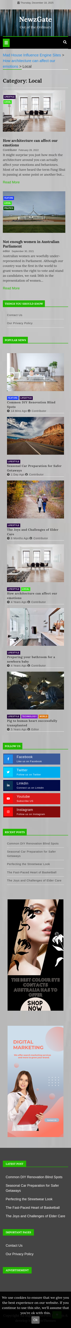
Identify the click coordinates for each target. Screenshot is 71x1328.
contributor (37, 410)
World (43, 716)
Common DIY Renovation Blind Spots (31, 404)
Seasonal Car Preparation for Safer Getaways (34, 468)
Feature (8, 198)
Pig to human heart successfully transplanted (32, 723)
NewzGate (35, 19)
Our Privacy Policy (20, 323)
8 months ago (18, 538)
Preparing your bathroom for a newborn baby (31, 659)
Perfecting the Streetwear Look (28, 864)
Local (7, 102)
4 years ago (17, 602)
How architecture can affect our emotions (32, 595)
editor (6, 251)
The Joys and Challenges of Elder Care (33, 532)
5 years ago (17, 729)
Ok (35, 1320)
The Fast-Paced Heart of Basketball (31, 872)
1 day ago (15, 474)
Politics (8, 208)
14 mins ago (17, 410)
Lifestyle (9, 97)
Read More (11, 182)
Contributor (10, 149)
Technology (29, 716)
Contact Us (14, 315)
